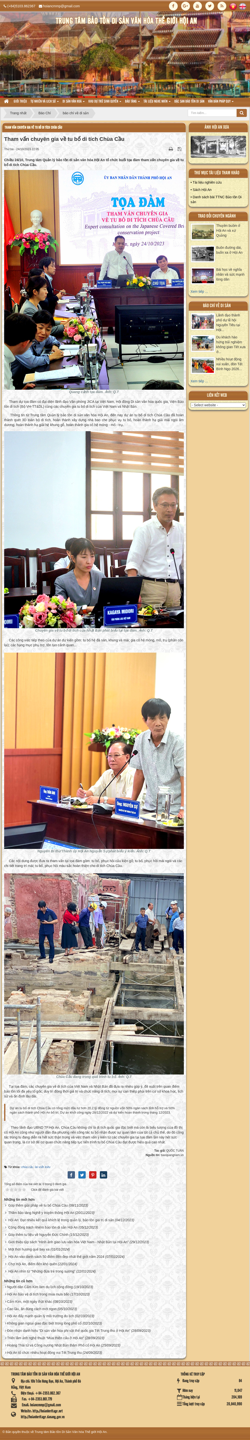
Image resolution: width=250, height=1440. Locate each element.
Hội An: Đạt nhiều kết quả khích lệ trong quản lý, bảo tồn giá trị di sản (61, 1220)
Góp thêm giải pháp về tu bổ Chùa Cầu (38, 1205)
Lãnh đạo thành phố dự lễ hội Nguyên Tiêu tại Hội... (228, 322)
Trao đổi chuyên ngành (217, 216)
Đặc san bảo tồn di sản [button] (189, 101)
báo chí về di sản (217, 306)
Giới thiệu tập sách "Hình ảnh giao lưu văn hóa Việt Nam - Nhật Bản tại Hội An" (68, 1242)
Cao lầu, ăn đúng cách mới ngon (32, 1309)
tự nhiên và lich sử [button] (45, 103)
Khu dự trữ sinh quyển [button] (104, 103)
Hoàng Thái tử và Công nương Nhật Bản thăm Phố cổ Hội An (53, 1345)
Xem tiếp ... (199, 291)
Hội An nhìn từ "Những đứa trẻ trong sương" (41, 1271)
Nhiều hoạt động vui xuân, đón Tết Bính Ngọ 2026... (229, 364)
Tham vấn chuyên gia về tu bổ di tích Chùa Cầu (33, 127)
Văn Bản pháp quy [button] (221, 103)
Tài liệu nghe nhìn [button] (157, 103)
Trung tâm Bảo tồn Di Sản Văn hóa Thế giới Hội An (71, 1432)
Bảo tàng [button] (132, 103)
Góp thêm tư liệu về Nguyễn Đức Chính (38, 1235)
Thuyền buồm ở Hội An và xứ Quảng (228, 230)
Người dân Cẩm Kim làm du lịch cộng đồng (40, 1287)
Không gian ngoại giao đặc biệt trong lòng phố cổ (44, 1323)
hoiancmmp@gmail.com (61, 6)
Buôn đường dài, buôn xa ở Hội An (229, 250)
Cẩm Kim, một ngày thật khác (29, 1302)
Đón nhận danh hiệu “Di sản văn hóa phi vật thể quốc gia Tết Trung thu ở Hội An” (68, 1331)
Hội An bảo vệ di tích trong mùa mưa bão (38, 1294)
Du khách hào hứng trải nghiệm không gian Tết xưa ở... (231, 344)
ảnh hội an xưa (217, 127)
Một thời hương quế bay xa (29, 1249)
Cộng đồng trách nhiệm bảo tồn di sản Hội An (43, 1227)
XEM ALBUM (218, 148)
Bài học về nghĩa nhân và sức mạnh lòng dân (230, 274)
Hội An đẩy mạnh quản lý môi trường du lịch (40, 1316)
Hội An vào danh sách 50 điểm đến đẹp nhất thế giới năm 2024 (56, 1257)
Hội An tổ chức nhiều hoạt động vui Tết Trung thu (44, 1353)
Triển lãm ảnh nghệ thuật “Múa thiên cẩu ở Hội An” (45, 1338)
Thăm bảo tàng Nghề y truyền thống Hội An (41, 1213)
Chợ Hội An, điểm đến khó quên (32, 1264)
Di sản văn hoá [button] (73, 103)
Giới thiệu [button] (20, 101)
